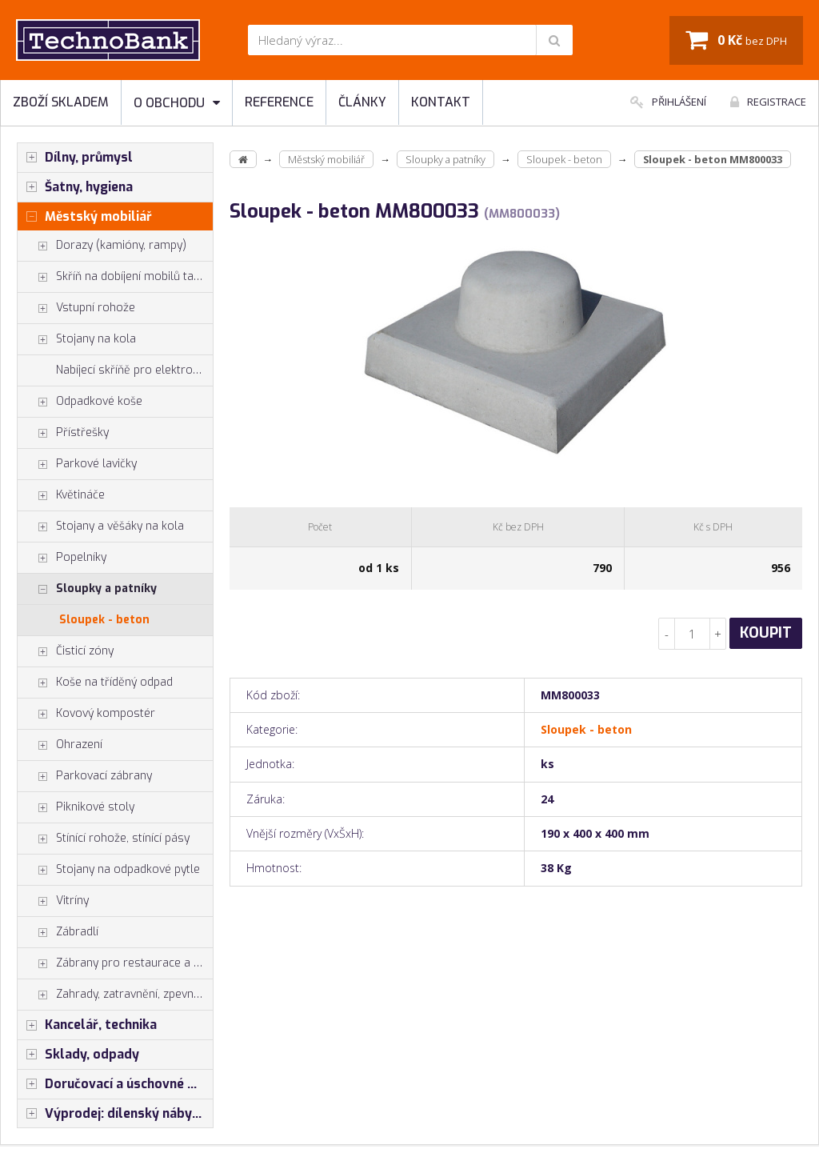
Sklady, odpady (78, 1054)
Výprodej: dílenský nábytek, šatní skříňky (115, 1113)
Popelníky (62, 557)
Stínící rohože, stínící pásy (104, 838)
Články (362, 102)
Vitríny (53, 901)
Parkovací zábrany (85, 776)
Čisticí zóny (66, 651)
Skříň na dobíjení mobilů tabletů (115, 277)
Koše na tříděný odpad (95, 682)
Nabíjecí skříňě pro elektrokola (134, 370)
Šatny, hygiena (75, 187)
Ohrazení (60, 745)
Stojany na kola (77, 339)
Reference (279, 102)
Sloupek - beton (104, 619)
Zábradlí (58, 932)
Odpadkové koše (80, 401)
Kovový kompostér (86, 714)
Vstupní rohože (76, 308)
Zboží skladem (61, 102)
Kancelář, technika (87, 1025)
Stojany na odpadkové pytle (109, 870)
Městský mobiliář (85, 216)
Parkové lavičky (77, 464)
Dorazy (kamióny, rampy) (102, 245)
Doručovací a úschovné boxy (115, 1084)
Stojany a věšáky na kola (101, 526)
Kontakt (440, 102)
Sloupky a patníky (87, 589)
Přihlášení (668, 101)
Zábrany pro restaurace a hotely (115, 963)
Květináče (61, 495)
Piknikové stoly (76, 807)
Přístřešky (63, 433)
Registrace (768, 101)
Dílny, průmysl (75, 157)
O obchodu (177, 102)
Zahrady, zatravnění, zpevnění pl (115, 994)
